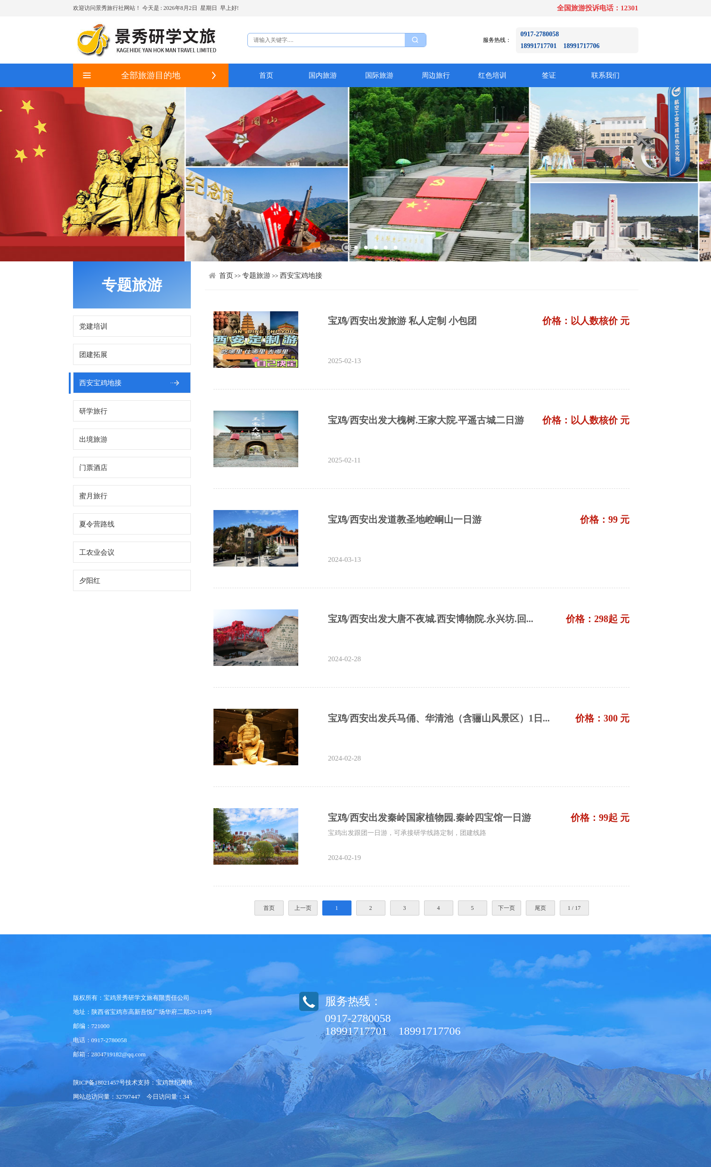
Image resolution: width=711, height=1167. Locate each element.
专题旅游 (256, 275)
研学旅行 (93, 411)
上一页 (302, 908)
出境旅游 (93, 439)
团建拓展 (93, 354)
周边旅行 (436, 75)
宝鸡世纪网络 (174, 1082)
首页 (266, 75)
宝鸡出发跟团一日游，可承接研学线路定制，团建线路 (407, 832)
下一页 (506, 908)
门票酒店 (93, 467)
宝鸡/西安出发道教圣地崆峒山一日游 (405, 519)
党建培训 (93, 326)
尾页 (540, 908)
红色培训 (492, 75)
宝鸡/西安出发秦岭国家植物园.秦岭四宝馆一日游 (429, 817)
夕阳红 (89, 580)
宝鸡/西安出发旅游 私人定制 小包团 (402, 321)
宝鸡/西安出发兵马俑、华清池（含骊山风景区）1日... (439, 718)
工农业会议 (96, 552)
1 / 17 (574, 908)
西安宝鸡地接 (100, 383)
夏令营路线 (96, 524)
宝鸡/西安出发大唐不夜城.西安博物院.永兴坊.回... (430, 619)
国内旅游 (323, 75)
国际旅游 (379, 75)
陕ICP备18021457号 (99, 1082)
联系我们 (605, 75)
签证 (549, 75)
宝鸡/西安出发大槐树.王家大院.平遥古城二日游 (426, 420)
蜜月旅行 (93, 496)
